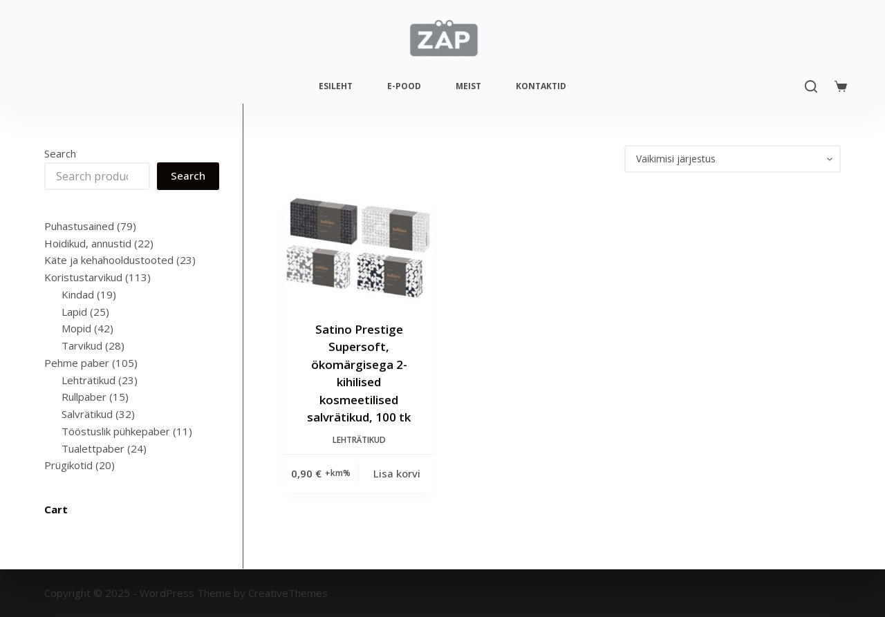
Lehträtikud (359, 440)
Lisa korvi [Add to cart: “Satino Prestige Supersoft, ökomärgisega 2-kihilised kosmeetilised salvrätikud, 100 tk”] (396, 473)
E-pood (404, 86)
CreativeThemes (288, 593)
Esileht (336, 86)
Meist (468, 86)
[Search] (811, 86)
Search (60, 153)
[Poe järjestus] (732, 159)
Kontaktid (541, 86)
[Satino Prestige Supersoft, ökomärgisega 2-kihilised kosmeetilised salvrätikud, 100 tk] (359, 246)
